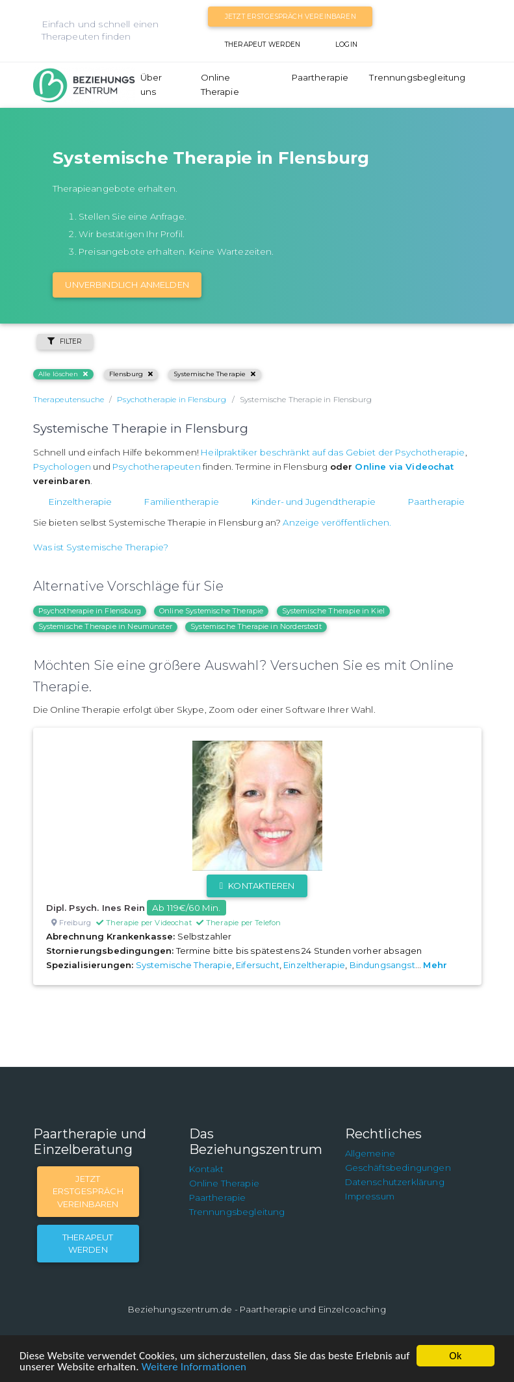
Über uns (151, 84)
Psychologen (62, 466)
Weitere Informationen (194, 1367)
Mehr (435, 965)
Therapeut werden (263, 44)
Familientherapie (181, 501)
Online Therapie (220, 84)
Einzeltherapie (80, 501)
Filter (65, 341)
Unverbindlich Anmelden (127, 284)
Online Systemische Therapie (211, 610)
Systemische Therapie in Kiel (333, 610)
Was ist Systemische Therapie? (101, 547)
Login (346, 44)
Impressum (369, 1196)
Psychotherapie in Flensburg (89, 610)
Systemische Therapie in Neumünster (105, 626)
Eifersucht (257, 965)
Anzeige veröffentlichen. (337, 522)
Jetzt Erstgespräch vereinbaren (290, 16)
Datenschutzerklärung (394, 1182)
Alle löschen (63, 374)
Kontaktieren (257, 885)
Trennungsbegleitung (417, 77)
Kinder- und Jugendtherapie (313, 501)
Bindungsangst (382, 965)
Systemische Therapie (214, 374)
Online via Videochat (404, 466)
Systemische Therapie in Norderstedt (256, 626)
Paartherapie (320, 77)
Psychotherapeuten (156, 466)
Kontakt (206, 1169)
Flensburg (131, 374)
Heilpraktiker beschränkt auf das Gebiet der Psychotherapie (333, 452)
